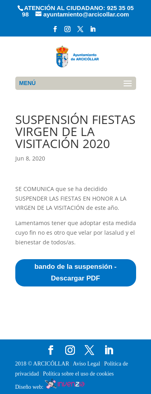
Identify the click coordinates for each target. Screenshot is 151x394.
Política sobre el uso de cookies (78, 374)
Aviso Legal (87, 364)
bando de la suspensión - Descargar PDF (75, 272)
